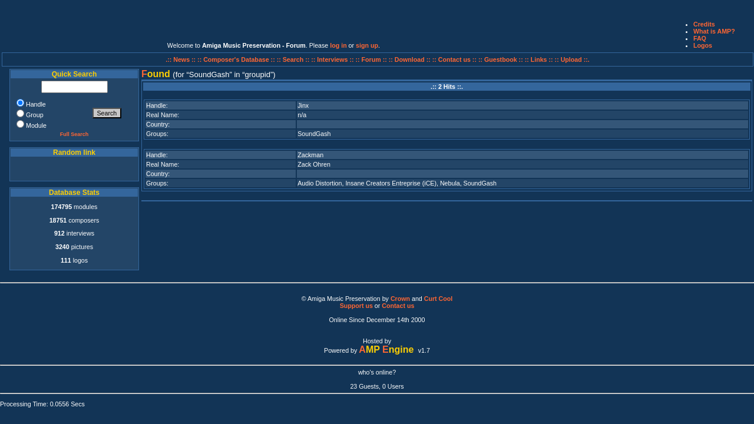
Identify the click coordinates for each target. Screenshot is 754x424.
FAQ (699, 38)
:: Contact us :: (454, 59)
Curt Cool (438, 298)
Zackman (310, 154)
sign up (367, 45)
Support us (356, 305)
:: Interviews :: (333, 59)
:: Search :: (294, 59)
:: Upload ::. (572, 59)
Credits (704, 24)
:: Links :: (539, 59)
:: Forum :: (372, 59)
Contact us (398, 305)
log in (338, 45)
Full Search (74, 134)
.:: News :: (181, 59)
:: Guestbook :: (500, 59)
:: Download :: (410, 59)
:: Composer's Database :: (237, 59)
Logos (702, 45)
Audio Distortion (319, 183)
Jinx (303, 105)
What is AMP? (714, 31)
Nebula (450, 183)
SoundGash (313, 133)
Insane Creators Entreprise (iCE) (390, 183)
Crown (400, 298)
